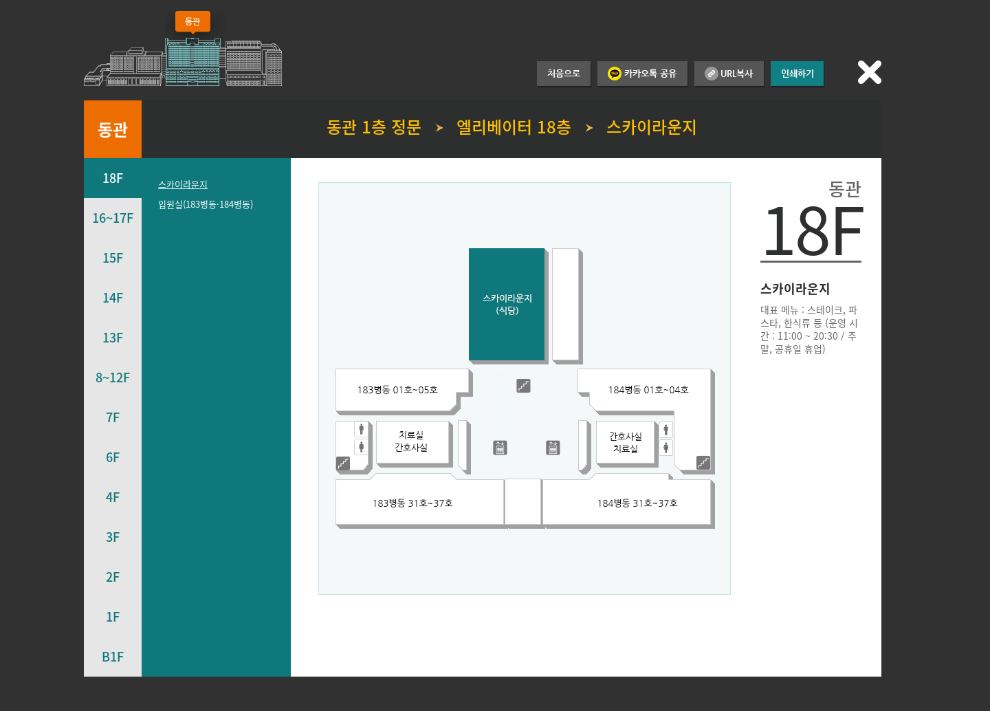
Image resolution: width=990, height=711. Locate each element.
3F (113, 536)
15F (112, 257)
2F (113, 576)
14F (112, 297)
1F (113, 616)
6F (113, 457)
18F (112, 177)
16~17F (112, 217)
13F (112, 337)
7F (113, 417)
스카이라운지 (183, 184)
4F (113, 497)
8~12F (113, 377)
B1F (113, 656)
